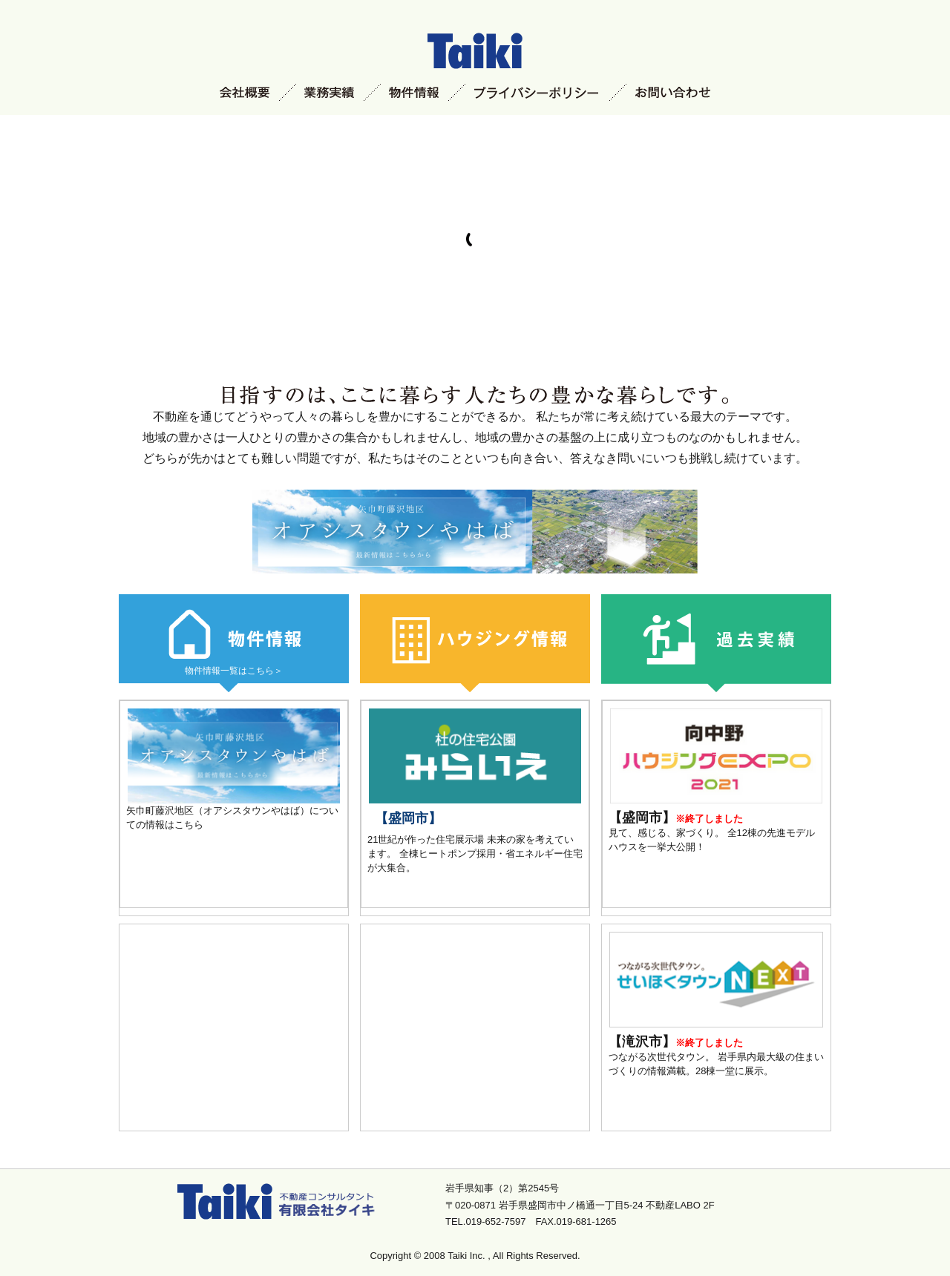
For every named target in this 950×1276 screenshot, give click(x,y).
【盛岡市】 (408, 818)
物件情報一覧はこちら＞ (234, 670)
